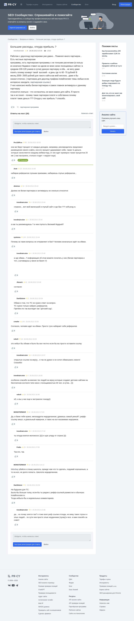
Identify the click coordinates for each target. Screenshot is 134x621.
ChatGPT (41, 590)
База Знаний (73, 590)
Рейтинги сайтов (75, 610)
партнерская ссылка (40, 82)
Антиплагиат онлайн (45, 600)
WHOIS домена (43, 607)
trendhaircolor (19, 51)
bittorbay (14, 469)
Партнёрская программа (77, 607)
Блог (87, 4)
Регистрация (125, 4)
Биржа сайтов (62, 4)
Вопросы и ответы (27, 39)
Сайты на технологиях (77, 613)
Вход (114, 4)
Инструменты (47, 4)
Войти (32, 28)
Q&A (70, 579)
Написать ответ (87, 113)
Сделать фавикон (44, 614)
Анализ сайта (108, 115)
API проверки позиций (77, 603)
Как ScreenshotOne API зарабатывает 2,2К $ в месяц (111, 53)
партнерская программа (29, 107)
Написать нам (104, 603)
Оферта (102, 610)
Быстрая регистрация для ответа (27, 131)
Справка (102, 607)
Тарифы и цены (32, 4)
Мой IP (40, 603)
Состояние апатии (109, 73)
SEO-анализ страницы (46, 583)
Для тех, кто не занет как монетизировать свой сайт (112, 95)
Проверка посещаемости (47, 593)
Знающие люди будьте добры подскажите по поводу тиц (111, 83)
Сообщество (76, 4)
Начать (113, 131)
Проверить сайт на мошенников (49, 610)
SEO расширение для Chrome (110, 593)
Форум (71, 583)
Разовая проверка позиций (47, 586)
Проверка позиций (108, 586)
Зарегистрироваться (17, 28)
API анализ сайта (75, 600)
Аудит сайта (42, 596)
